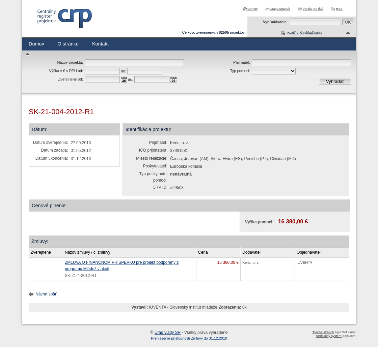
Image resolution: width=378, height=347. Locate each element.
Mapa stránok (280, 8)
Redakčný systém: (329, 336)
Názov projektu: (70, 62)
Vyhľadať (335, 81)
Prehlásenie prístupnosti (170, 338)
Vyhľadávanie (275, 22)
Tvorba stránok (323, 332)
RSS (339, 8)
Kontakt (100, 43)
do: (123, 71)
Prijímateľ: (241, 62)
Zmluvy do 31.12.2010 (209, 338)
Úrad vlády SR (168, 332)
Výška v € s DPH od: (66, 71)
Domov (252, 8)
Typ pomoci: (240, 71)
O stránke (68, 43)
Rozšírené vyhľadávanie (304, 32)
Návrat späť (46, 294)
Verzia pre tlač (313, 8)
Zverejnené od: (70, 79)
